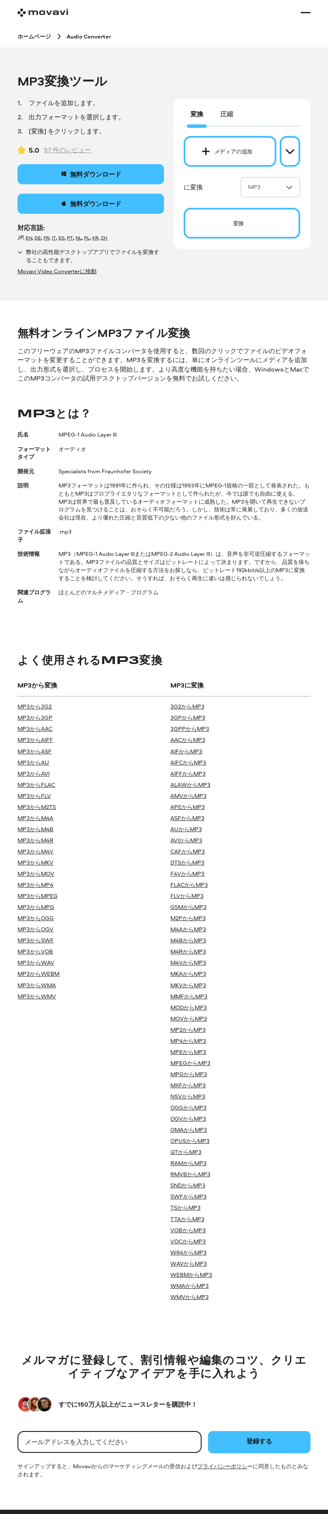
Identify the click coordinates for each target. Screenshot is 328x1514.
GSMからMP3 (188, 907)
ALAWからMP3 (190, 784)
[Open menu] (305, 12)
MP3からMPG (36, 907)
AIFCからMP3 (188, 762)
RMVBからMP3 (190, 1174)
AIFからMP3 (186, 751)
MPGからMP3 (188, 1074)
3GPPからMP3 (189, 728)
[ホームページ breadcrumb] (34, 36)
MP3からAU (33, 762)
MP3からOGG (36, 918)
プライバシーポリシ (222, 1466)
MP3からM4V (35, 851)
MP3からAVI (34, 773)
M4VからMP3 (188, 962)
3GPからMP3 (187, 717)
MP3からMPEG (38, 896)
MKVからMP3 (188, 985)
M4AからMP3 (188, 929)
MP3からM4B (35, 829)
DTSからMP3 (187, 862)
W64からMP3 (188, 1252)
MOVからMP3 (188, 1018)
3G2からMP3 (187, 706)
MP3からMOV (36, 873)
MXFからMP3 (188, 1085)
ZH (104, 237)
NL (79, 237)
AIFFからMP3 (188, 773)
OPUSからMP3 (190, 1141)
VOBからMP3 (188, 1230)
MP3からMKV (35, 862)
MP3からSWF (36, 940)
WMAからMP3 (189, 1286)
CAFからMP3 (187, 851)
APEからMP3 (187, 807)
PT (70, 237)
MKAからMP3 (188, 973)
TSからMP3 (185, 1207)
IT (54, 237)
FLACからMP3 (189, 884)
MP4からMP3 (188, 1041)
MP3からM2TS (37, 807)
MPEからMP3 (188, 1052)
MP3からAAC (35, 728)
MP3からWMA (37, 985)
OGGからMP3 (188, 1107)
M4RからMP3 (188, 951)
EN (29, 237)
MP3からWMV (37, 996)
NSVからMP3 (187, 1096)
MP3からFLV (34, 796)
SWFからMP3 (188, 1196)
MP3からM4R (35, 840)
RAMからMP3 (188, 1163)
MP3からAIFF (35, 740)
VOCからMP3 (188, 1241)
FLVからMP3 (187, 896)
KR (95, 237)
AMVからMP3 (188, 796)
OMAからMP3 (188, 1129)
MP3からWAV (36, 962)
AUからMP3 (186, 829)
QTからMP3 (186, 1152)
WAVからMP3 (188, 1263)
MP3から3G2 (35, 706)
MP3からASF (35, 751)
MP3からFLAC (36, 784)
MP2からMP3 (188, 1029)
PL (87, 237)
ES (61, 237)
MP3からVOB (35, 951)
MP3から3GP (35, 717)
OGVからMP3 (188, 1118)
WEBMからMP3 (191, 1274)
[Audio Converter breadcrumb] (89, 36)
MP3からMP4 (35, 884)
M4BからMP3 (188, 940)
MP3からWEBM (38, 973)
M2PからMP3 (188, 918)
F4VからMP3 (187, 873)
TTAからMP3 (187, 1219)
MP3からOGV (35, 929)
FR (46, 237)
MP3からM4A (35, 818)
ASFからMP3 (187, 818)
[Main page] (43, 13)
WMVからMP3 (189, 1297)
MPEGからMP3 (190, 1063)
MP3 (270, 187)
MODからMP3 (188, 1007)
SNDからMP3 (187, 1185)
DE (38, 237)
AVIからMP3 (186, 840)
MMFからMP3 (189, 996)
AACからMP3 (187, 740)
